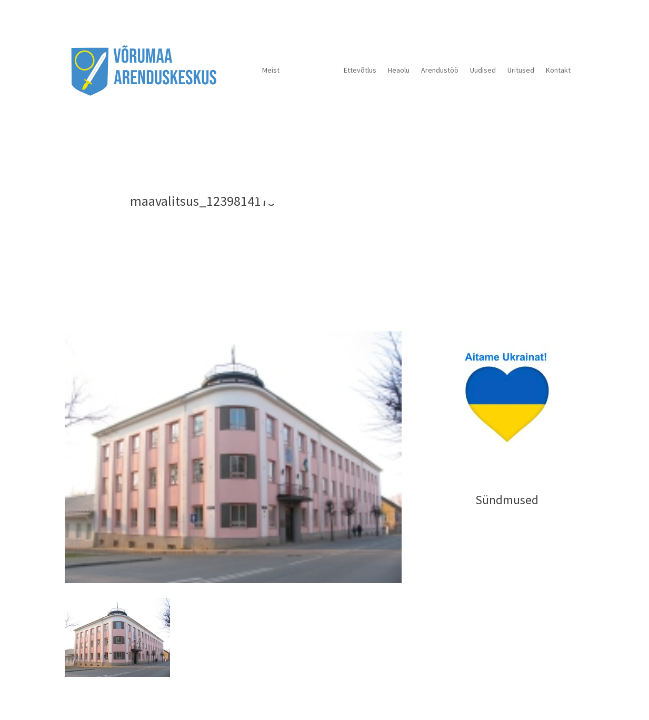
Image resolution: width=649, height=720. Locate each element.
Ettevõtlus (360, 70)
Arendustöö (439, 70)
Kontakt (558, 70)
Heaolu (399, 70)
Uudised (483, 70)
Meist (270, 70)
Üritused (520, 70)
